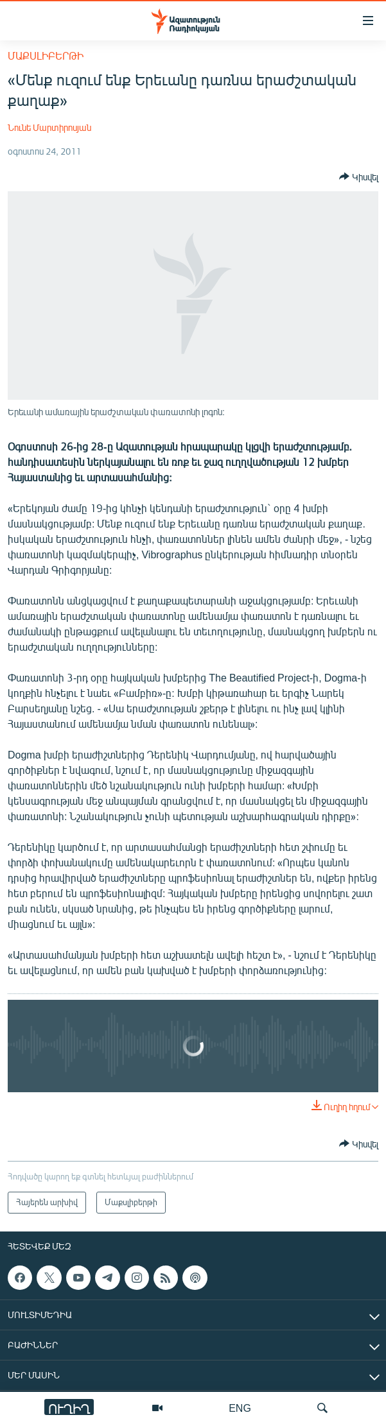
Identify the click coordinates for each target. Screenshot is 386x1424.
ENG (240, 1408)
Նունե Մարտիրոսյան (49, 127)
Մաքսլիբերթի (45, 55)
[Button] (358, 176)
